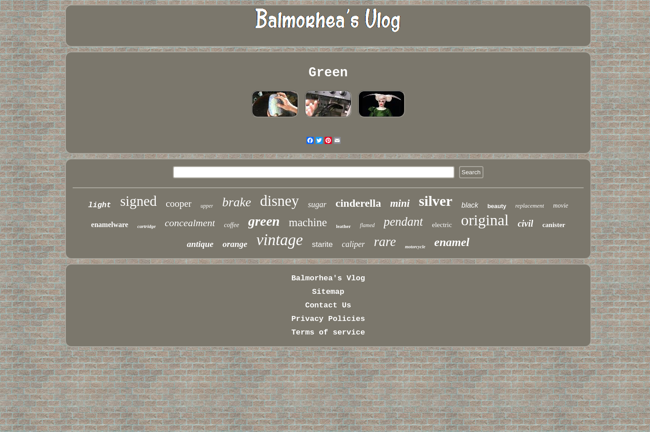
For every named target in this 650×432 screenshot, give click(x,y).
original (485, 220)
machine (308, 222)
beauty (497, 206)
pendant (403, 221)
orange (235, 244)
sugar (317, 204)
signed (138, 201)
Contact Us (328, 305)
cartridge (146, 226)
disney (279, 201)
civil (525, 223)
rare (385, 241)
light (99, 205)
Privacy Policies (328, 319)
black (469, 205)
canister (553, 224)
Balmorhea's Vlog (328, 278)
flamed (367, 225)
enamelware (109, 224)
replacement (529, 205)
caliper (353, 244)
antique (200, 244)
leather (343, 226)
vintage (279, 240)
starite (322, 244)
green (264, 221)
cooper (178, 203)
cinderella (358, 203)
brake (236, 202)
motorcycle (415, 246)
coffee (231, 225)
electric (442, 224)
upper (206, 206)
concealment (190, 222)
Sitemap (328, 292)
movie (560, 205)
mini (399, 203)
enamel (451, 242)
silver (436, 201)
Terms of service (328, 332)
